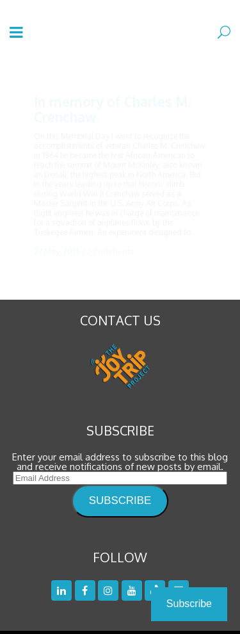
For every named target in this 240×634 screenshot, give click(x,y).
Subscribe (189, 603)
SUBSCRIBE (120, 488)
